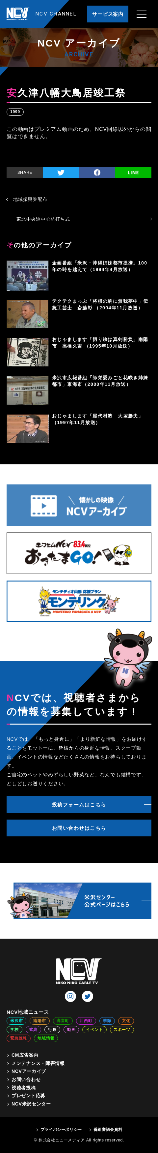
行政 (52, 1029)
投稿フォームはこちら (79, 804)
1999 (15, 111)
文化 (126, 1020)
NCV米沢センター (31, 1103)
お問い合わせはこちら (79, 828)
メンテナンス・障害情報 (38, 1063)
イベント (94, 1029)
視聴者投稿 (24, 1087)
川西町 (86, 1020)
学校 (14, 1029)
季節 (107, 1020)
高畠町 (63, 1020)
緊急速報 (18, 1038)
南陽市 (39, 1020)
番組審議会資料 (107, 1129)
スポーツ (122, 1029)
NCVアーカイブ (29, 1071)
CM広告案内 (25, 1055)
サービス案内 (107, 14)
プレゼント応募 (28, 1095)
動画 (71, 1029)
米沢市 (16, 1020)
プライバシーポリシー (61, 1129)
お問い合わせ (26, 1079)
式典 (33, 1029)
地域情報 (46, 1038)
